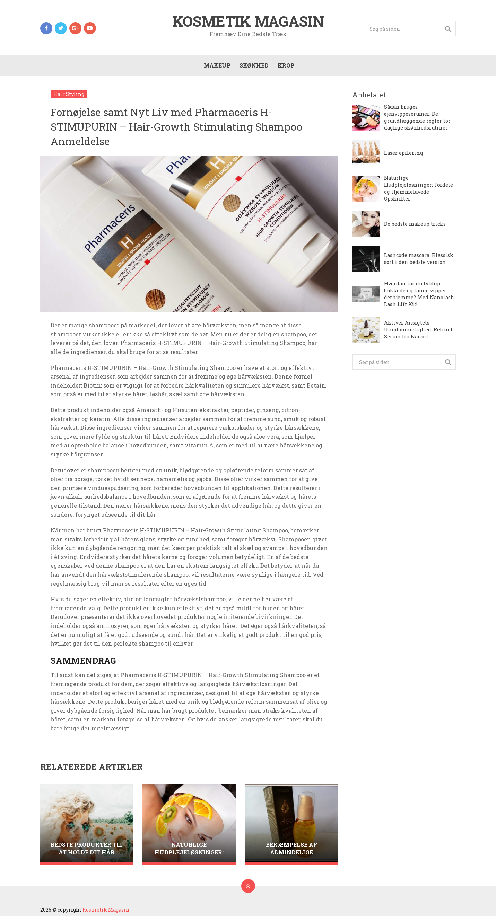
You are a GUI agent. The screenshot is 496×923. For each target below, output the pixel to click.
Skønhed (252, 69)
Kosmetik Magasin (248, 22)
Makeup (215, 69)
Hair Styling (68, 100)
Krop (284, 69)
